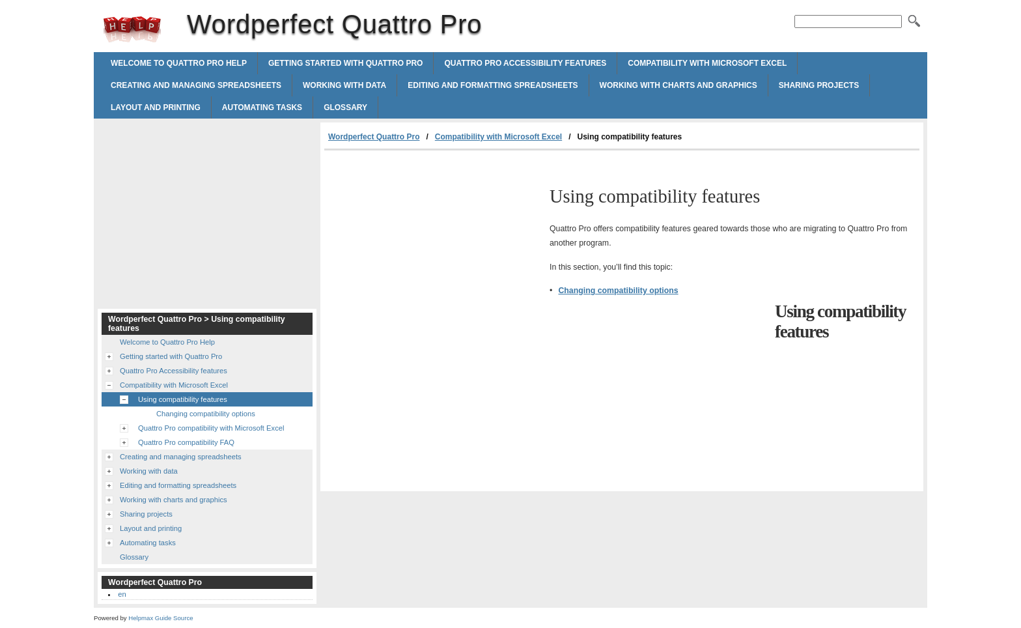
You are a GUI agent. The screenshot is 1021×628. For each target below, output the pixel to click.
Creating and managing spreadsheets (196, 85)
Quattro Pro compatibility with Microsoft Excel (211, 428)
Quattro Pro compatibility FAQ (186, 442)
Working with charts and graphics (678, 85)
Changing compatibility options (618, 290)
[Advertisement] (433, 248)
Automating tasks (262, 107)
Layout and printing (156, 107)
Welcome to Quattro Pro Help (179, 63)
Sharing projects (819, 85)
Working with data (344, 85)
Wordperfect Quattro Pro (132, 29)
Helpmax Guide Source (160, 617)
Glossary (345, 107)
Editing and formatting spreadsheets (493, 85)
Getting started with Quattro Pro (345, 63)
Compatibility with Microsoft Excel (707, 63)
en (122, 594)
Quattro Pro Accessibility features (525, 63)
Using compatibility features (182, 399)
